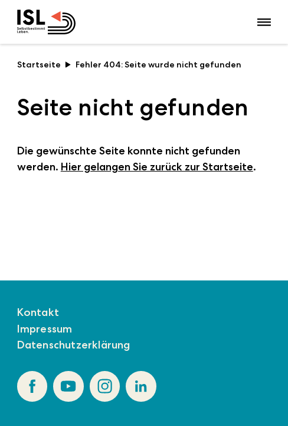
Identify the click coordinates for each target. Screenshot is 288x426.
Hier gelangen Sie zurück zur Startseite (157, 166)
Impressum (45, 328)
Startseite (44, 64)
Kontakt (38, 312)
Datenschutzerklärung (73, 344)
